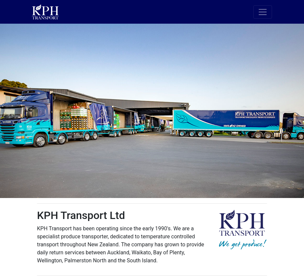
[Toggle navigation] (262, 12)
